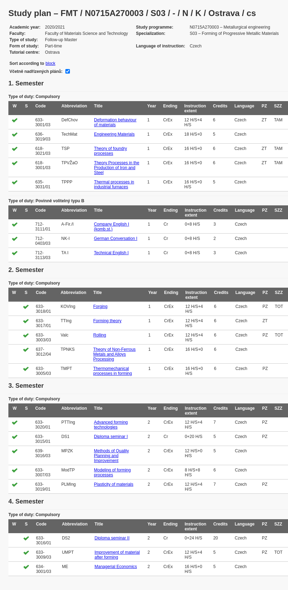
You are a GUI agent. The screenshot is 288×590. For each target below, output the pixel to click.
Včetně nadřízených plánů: (36, 71)
